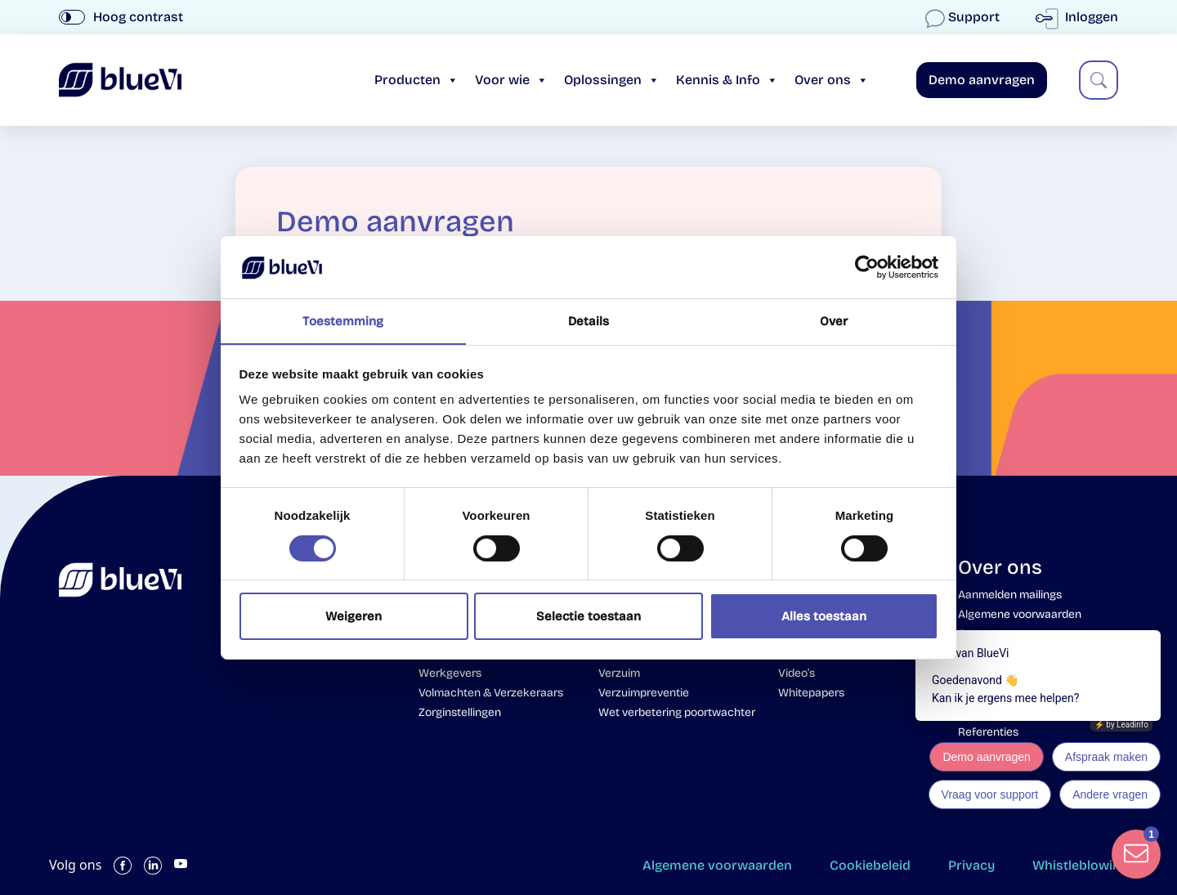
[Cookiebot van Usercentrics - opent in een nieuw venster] (866, 266)
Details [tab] (589, 321)
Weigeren (353, 617)
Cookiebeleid (860, 865)
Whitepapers (811, 693)
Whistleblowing (1080, 865)
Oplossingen (612, 79)
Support (964, 17)
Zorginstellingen (459, 712)
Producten (416, 79)
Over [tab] (834, 321)
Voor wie (511, 79)
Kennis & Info (727, 79)
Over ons (831, 79)
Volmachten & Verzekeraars (490, 693)
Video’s (796, 673)
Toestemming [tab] (342, 321)
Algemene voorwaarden (701, 865)
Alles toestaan (823, 617)
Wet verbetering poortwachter (676, 712)
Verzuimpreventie (643, 693)
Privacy (966, 865)
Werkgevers (449, 673)
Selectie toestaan (588, 617)
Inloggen (1080, 17)
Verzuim (619, 673)
